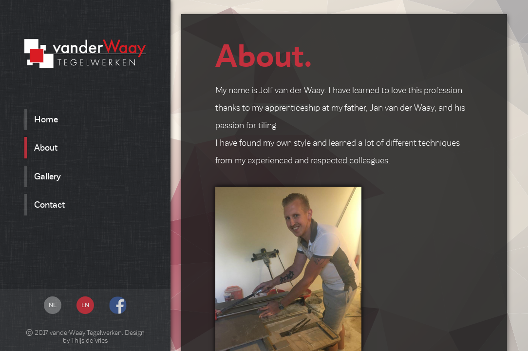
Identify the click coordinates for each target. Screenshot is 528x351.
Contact (49, 205)
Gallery (47, 176)
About (45, 148)
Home (46, 119)
